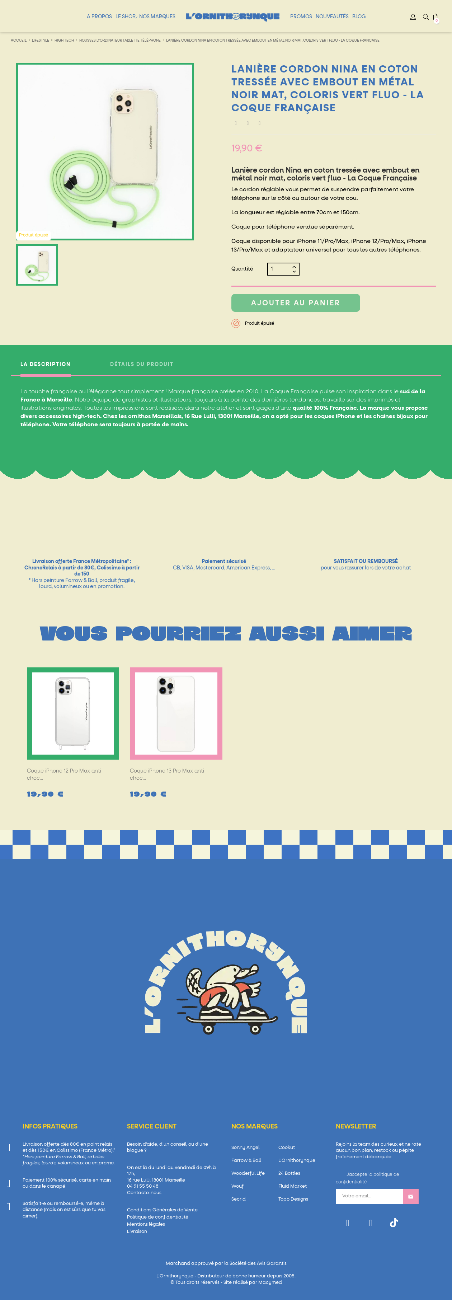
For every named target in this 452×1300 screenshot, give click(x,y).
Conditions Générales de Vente (162, 1210)
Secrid (238, 1199)
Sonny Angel (245, 1147)
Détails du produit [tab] (142, 364)
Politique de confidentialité (157, 1217)
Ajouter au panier (295, 303)
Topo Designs (293, 1199)
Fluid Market (292, 1186)
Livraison (137, 1231)
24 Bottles (289, 1173)
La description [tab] (45, 364)
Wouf (237, 1186)
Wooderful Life (248, 1173)
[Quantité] (280, 269)
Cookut (286, 1147)
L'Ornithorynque (296, 1160)
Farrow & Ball (246, 1160)
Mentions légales (146, 1224)
